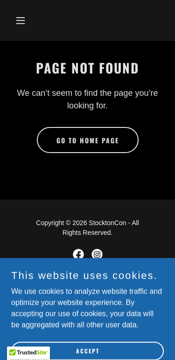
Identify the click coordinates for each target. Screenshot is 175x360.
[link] (78, 254)
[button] (28, 20)
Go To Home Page (87, 140)
